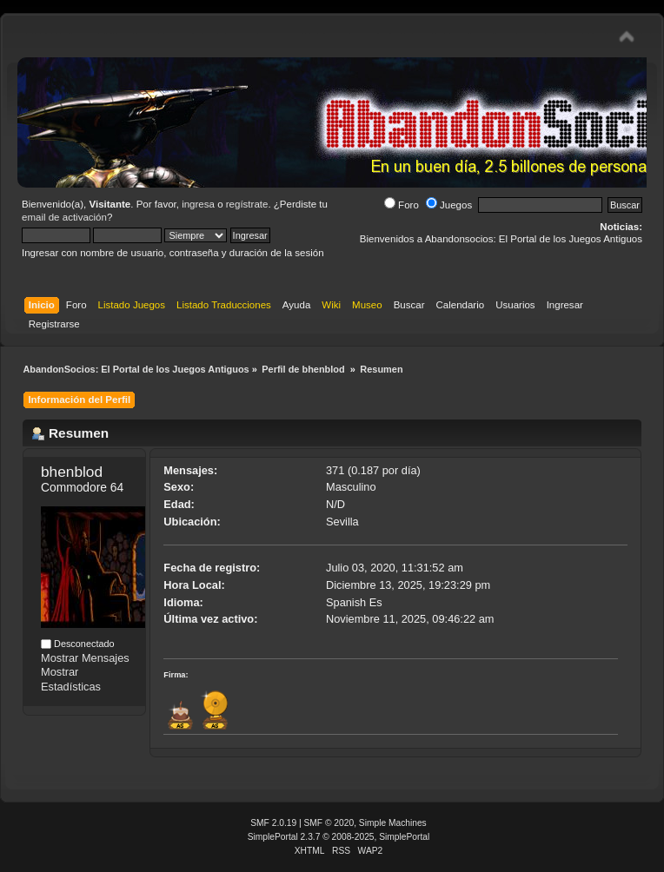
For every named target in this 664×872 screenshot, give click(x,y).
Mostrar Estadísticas (71, 679)
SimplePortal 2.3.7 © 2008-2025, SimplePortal (339, 837)
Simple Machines (393, 823)
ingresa (198, 204)
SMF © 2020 (329, 823)
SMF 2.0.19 (273, 823)
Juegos (449, 205)
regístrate (247, 204)
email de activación (64, 217)
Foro (401, 205)
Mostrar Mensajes (85, 657)
